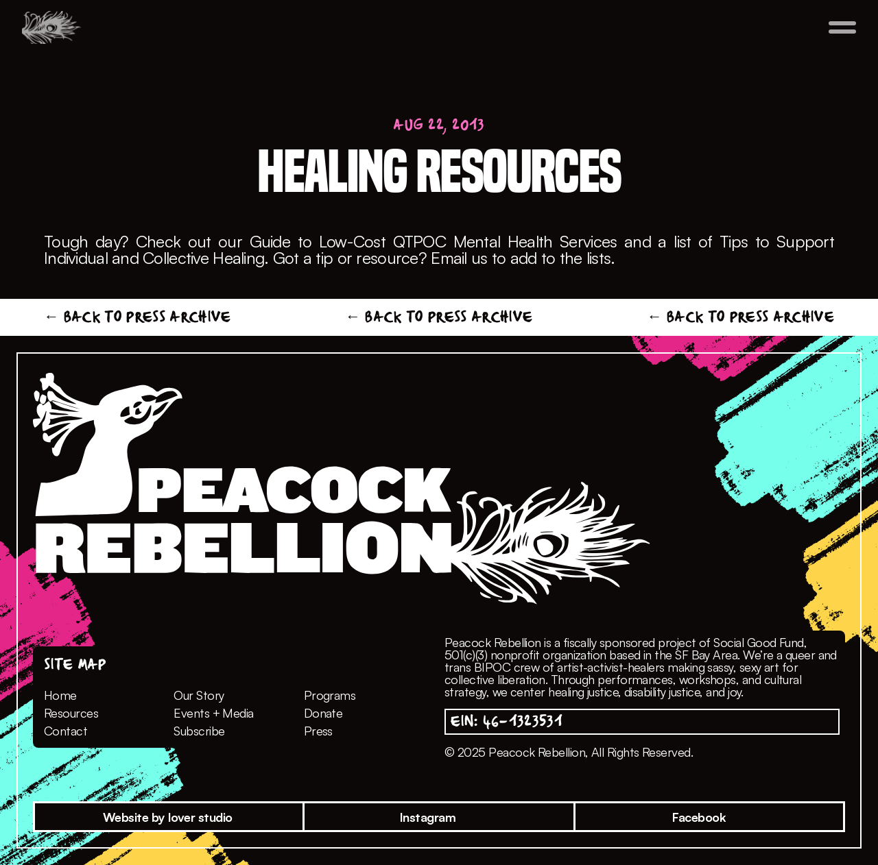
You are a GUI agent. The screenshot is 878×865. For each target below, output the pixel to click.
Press (318, 730)
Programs (330, 695)
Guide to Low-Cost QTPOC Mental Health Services (433, 241)
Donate (323, 712)
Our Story (199, 695)
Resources (71, 712)
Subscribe (199, 730)
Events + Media (213, 712)
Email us (459, 257)
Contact (65, 730)
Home (60, 695)
